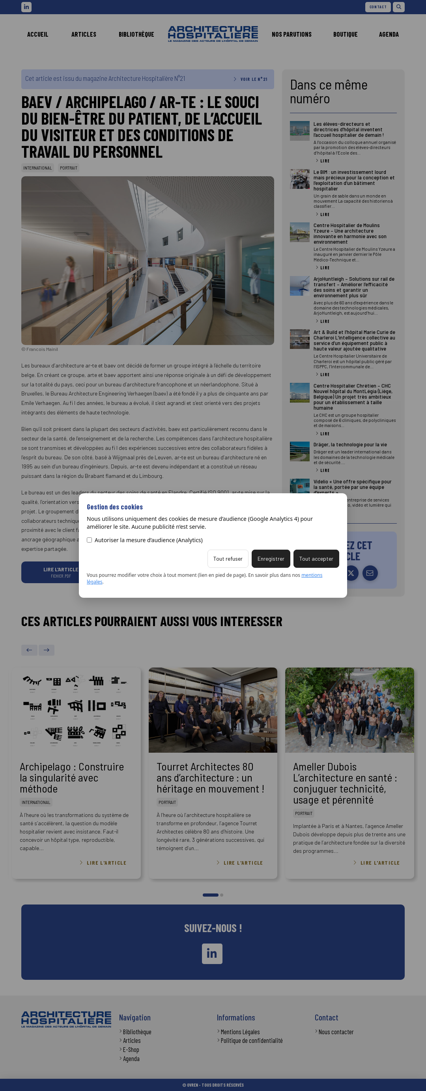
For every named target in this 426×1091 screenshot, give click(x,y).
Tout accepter (316, 558)
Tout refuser (228, 558)
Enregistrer (271, 558)
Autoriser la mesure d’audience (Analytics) (145, 540)
